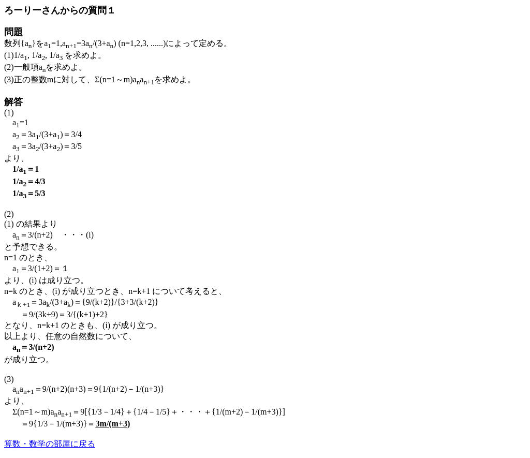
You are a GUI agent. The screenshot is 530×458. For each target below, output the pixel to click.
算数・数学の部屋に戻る (49, 443)
